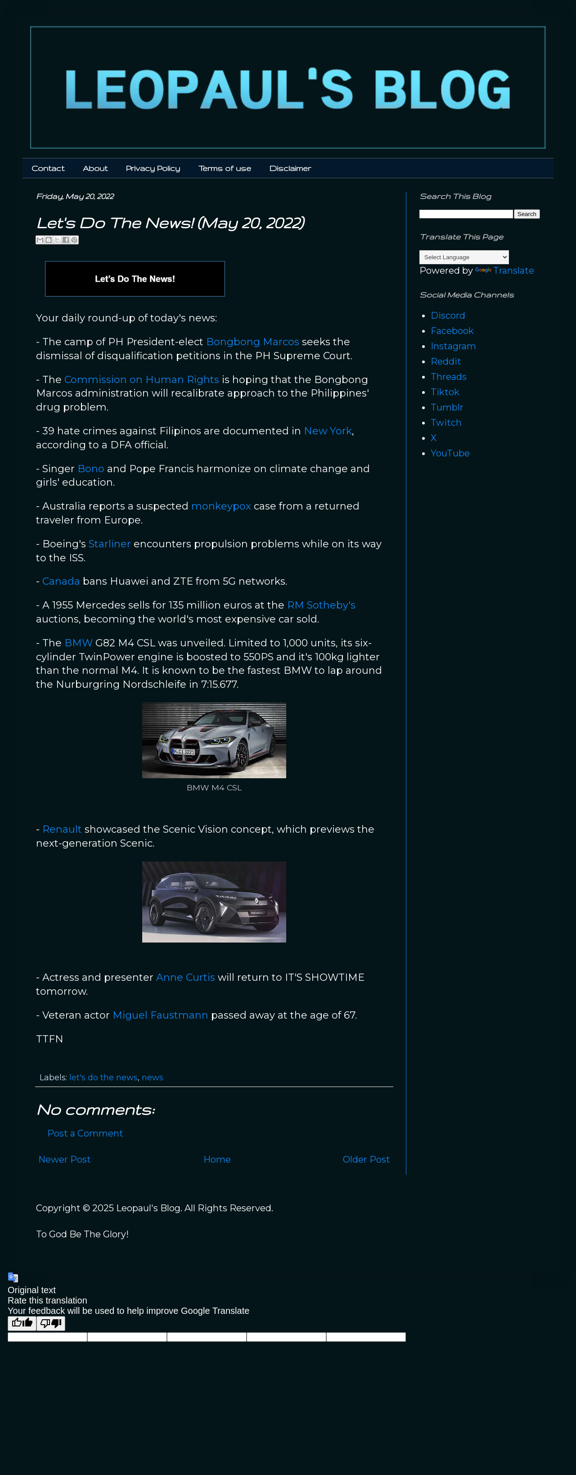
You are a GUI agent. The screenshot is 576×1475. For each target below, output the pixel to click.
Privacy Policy (153, 168)
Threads (449, 376)
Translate (504, 270)
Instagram (453, 346)
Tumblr (447, 407)
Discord (448, 315)
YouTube (450, 453)
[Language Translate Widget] (464, 257)
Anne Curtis (185, 977)
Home (217, 1159)
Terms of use (224, 168)
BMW (78, 643)
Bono (90, 469)
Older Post (366, 1159)
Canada (61, 581)
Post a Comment (85, 1133)
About (95, 168)
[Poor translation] (50, 1323)
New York (328, 431)
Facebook (452, 330)
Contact (48, 168)
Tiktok (445, 392)
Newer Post (64, 1159)
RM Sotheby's (321, 605)
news (152, 1078)
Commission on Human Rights (141, 380)
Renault (62, 829)
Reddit (446, 361)
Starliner (110, 544)
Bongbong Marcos (252, 342)
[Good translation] (22, 1323)
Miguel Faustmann (160, 1015)
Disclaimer (290, 168)
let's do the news (103, 1078)
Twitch (446, 422)
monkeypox (221, 506)
